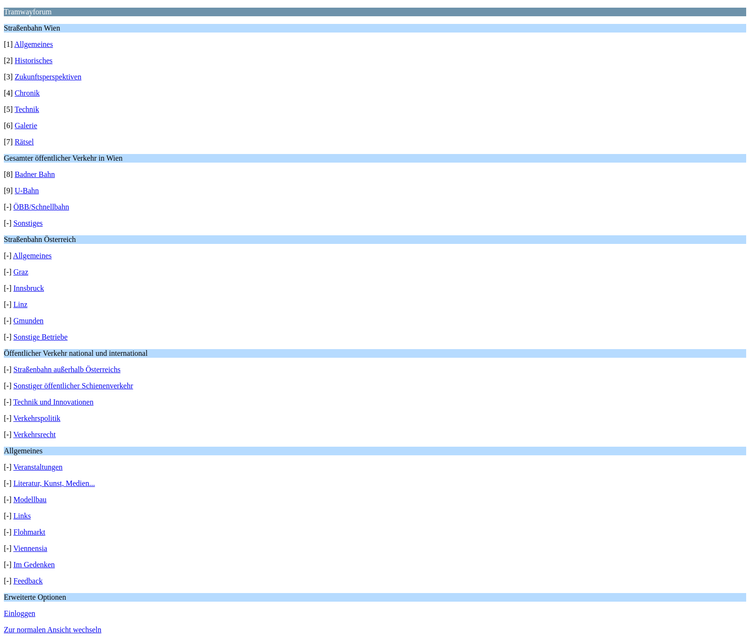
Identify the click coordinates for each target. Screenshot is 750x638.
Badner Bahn (35, 174)
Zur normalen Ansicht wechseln (52, 630)
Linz (20, 304)
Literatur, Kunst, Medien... (54, 483)
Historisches (34, 60)
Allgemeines (33, 44)
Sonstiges (28, 223)
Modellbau (29, 499)
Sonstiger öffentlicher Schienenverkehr (73, 386)
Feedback (28, 581)
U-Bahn (27, 191)
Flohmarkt (29, 532)
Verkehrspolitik (37, 418)
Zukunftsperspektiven (48, 77)
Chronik (27, 93)
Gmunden (28, 321)
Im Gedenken (34, 565)
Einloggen (19, 613)
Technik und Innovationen (53, 402)
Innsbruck (28, 288)
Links (22, 516)
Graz (20, 272)
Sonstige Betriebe (40, 337)
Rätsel (24, 142)
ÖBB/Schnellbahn (41, 207)
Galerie (26, 125)
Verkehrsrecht (34, 434)
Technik (26, 109)
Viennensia (30, 548)
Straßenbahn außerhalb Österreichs (67, 369)
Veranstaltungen (38, 467)
